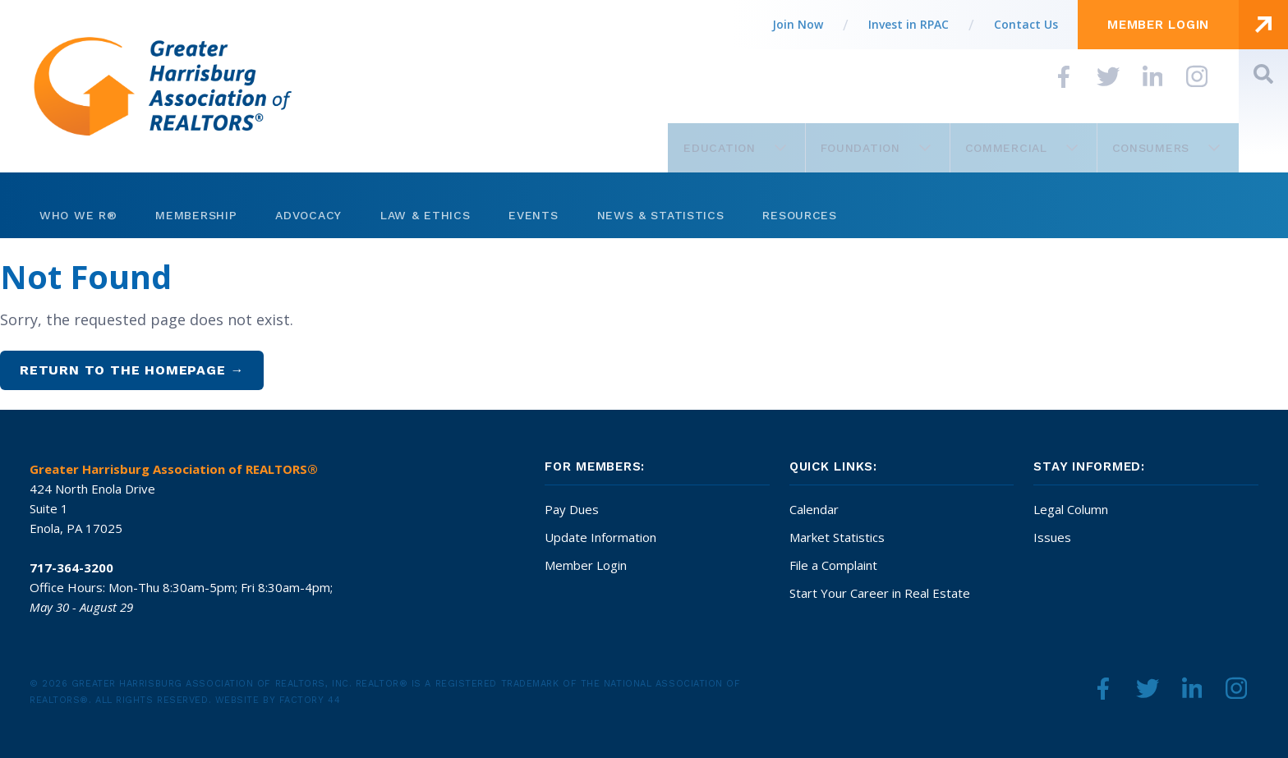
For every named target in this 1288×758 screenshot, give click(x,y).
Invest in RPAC (908, 24)
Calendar (814, 509)
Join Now (797, 24)
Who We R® (78, 215)
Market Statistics (837, 537)
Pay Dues (572, 509)
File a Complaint (833, 565)
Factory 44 (310, 700)
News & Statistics (660, 215)
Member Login (586, 565)
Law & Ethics (425, 215)
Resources (799, 215)
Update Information (600, 537)
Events (533, 215)
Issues (1052, 537)
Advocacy (308, 215)
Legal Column (1070, 509)
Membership (196, 215)
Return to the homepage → (132, 370)
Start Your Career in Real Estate (879, 593)
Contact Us (1026, 24)
